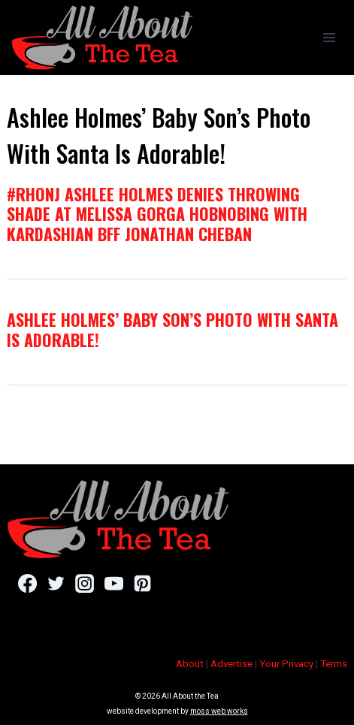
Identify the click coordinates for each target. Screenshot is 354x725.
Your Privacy (286, 663)
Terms (333, 663)
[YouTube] (114, 583)
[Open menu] (329, 37)
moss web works (219, 711)
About (190, 663)
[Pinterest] (142, 583)
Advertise (231, 663)
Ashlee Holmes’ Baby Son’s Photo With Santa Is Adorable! (172, 329)
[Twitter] (56, 583)
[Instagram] (84, 583)
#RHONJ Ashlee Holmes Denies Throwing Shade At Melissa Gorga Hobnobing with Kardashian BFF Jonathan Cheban (157, 214)
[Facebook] (27, 583)
